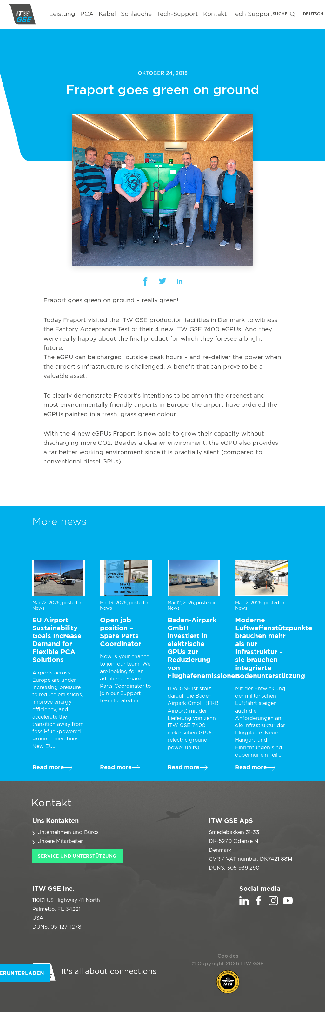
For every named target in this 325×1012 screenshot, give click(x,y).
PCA (87, 14)
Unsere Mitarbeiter (60, 841)
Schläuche (136, 14)
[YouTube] (288, 903)
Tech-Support (177, 14)
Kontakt (215, 14)
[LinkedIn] (244, 903)
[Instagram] (273, 903)
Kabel (107, 14)
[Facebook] (258, 903)
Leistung (62, 14)
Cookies (227, 956)
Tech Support (252, 14)
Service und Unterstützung (77, 856)
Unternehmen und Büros (68, 832)
